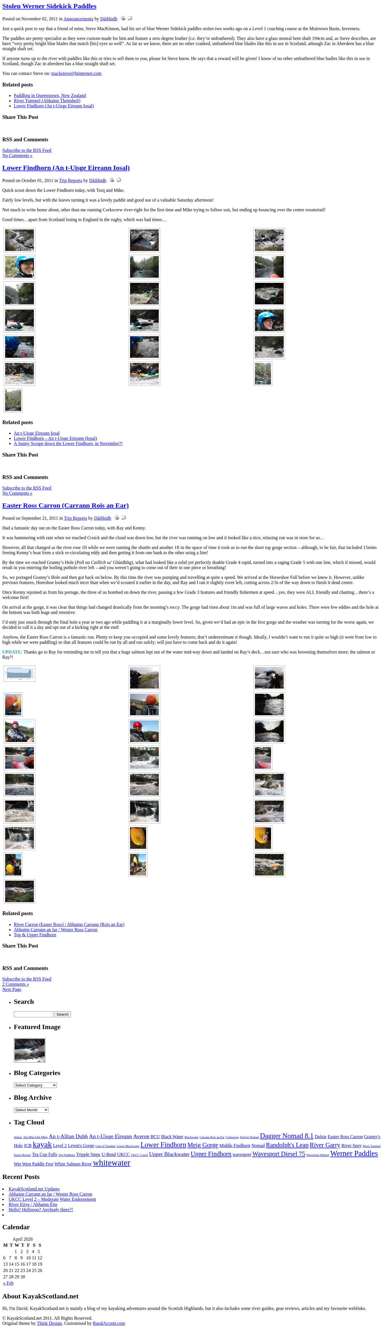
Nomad (258, 1145)
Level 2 (60, 1145)
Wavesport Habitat (317, 1155)
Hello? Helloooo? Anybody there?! (41, 1209)
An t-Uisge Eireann (110, 1136)
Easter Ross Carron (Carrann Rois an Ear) (65, 505)
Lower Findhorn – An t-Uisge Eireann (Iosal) (55, 438)
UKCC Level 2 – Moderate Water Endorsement (52, 1199)
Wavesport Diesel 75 (278, 1153)
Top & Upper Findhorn (35, 934)
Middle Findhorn (234, 1145)
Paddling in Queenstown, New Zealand (50, 95)
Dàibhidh (108, 18)
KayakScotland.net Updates (34, 1188)
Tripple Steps (88, 1154)
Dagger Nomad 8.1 (287, 1136)
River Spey (351, 1145)
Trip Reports (70, 180)
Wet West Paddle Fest (33, 1163)
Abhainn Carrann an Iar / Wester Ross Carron (55, 929)
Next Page (11, 989)
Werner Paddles (354, 1153)
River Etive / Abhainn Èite (33, 1204)
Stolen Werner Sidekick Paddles (49, 6)
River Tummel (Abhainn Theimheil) (47, 100)
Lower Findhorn (163, 1145)
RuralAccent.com (109, 1323)
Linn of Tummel (105, 1146)
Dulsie (320, 1136)
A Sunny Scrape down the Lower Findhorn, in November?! (68, 443)
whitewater (111, 1162)
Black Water (172, 1136)
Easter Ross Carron (345, 1136)
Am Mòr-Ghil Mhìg (35, 1137)
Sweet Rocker (22, 1155)
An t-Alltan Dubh (68, 1136)
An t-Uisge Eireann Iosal (37, 433)
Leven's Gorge (81, 1145)
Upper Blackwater (169, 1154)
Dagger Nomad (249, 1137)
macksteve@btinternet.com (76, 73)
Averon (141, 1136)
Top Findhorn (66, 1155)
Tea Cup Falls (44, 1154)
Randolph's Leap (287, 1145)
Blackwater (192, 1137)
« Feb (8, 1283)
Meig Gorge (202, 1145)
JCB (28, 1145)
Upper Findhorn (211, 1153)
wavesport (242, 1154)
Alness (18, 1137)
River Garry (325, 1145)
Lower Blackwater (128, 1146)
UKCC (123, 1154)
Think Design (49, 1323)
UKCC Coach (139, 1155)
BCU (155, 1136)
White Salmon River (73, 1163)
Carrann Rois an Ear (212, 1137)
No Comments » (17, 155)
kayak (42, 1144)
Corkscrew (232, 1137)
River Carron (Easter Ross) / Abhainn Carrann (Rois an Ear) (69, 924)
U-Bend (109, 1154)
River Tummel (372, 1146)
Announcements (78, 18)
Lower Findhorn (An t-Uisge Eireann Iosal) (54, 105)
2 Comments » (15, 984)
